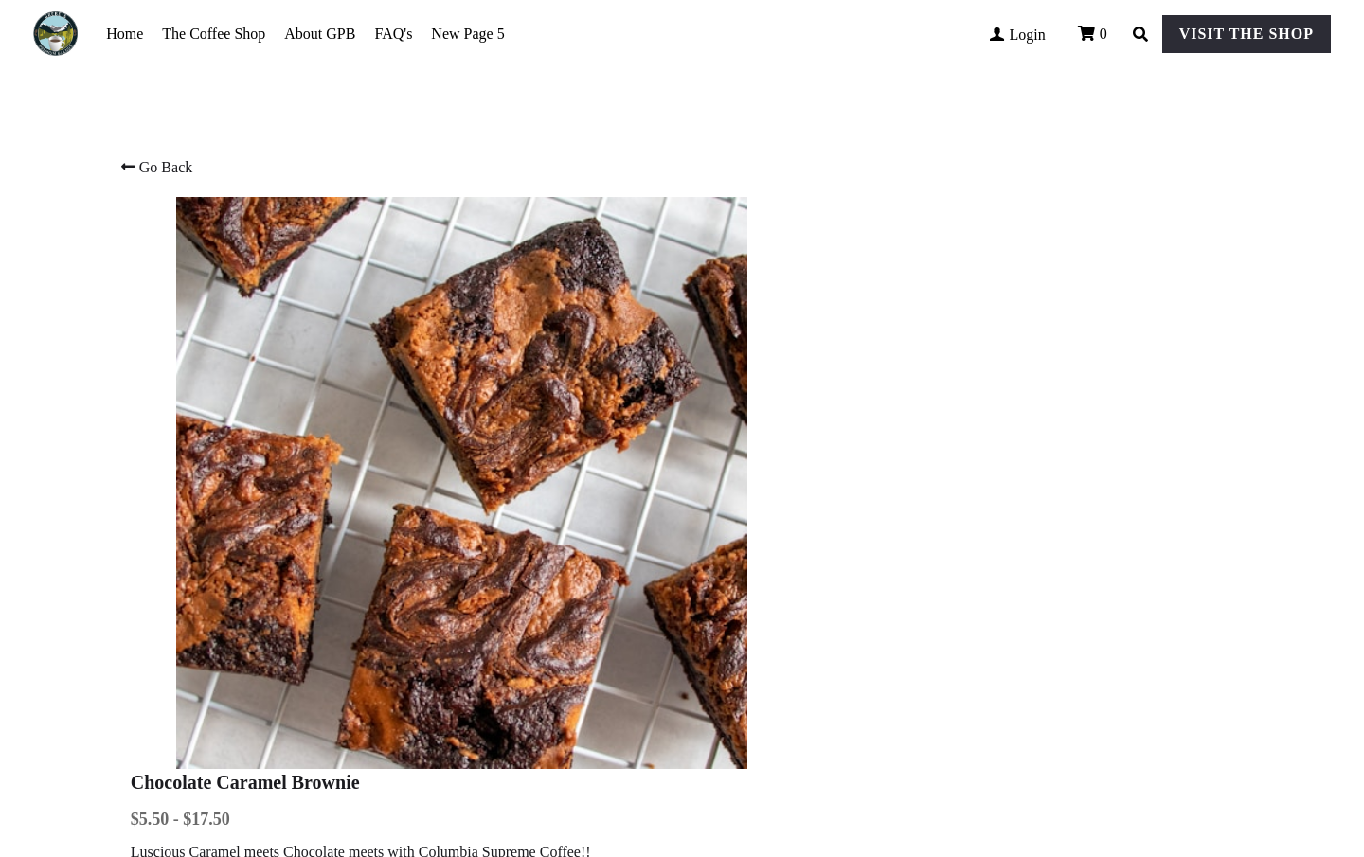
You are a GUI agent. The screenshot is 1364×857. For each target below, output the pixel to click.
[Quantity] (1036, 378)
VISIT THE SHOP (1246, 34)
